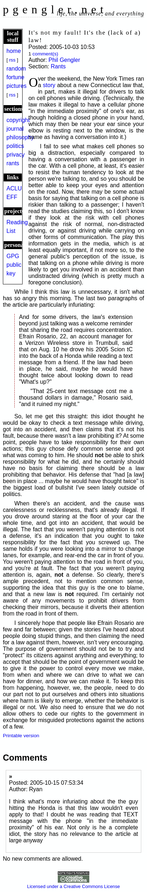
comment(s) (45, 54)
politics (15, 146)
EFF (11, 197)
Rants (58, 66)
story (49, 85)
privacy (15, 155)
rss (12, 60)
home (13, 51)
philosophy (20, 137)
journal (15, 129)
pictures (16, 86)
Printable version (21, 735)
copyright (18, 120)
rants (12, 163)
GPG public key (14, 264)
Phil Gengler (64, 60)
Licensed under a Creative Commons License (73, 883)
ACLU (14, 188)
